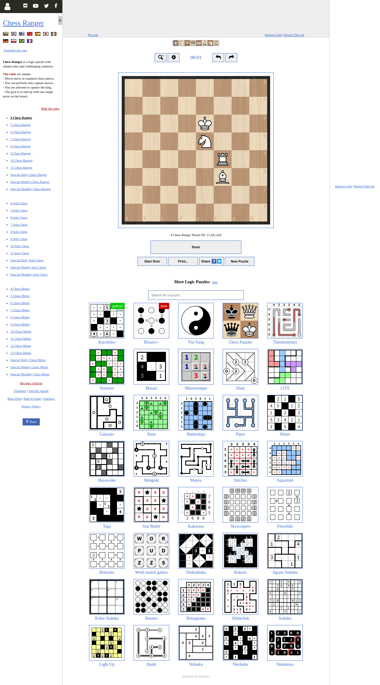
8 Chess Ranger (20, 146)
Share (33, 421)
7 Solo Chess (18, 224)
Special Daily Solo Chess (27, 260)
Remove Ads (273, 35)
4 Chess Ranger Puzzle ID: (196, 235)
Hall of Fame (32, 398)
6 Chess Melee (20, 303)
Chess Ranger (23, 23)
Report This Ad (294, 35)
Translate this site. (15, 50)
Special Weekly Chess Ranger (30, 181)
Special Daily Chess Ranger (28, 174)
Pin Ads (93, 35)
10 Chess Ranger (21, 160)
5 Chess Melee (20, 296)
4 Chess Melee (20, 288)
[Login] (7, 6)
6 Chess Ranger (20, 132)
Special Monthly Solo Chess (29, 274)
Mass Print (14, 398)
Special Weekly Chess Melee (29, 367)
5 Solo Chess (18, 210)
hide (215, 282)
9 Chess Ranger (20, 153)
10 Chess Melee (20, 331)
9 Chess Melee (20, 324)
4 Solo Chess (18, 203)
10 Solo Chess (19, 246)
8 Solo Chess (18, 231)
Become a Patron (31, 383)
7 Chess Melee (20, 310)
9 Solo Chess (18, 239)
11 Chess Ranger (21, 167)
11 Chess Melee (20, 338)
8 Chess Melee (20, 317)
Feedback (20, 391)
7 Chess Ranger (20, 139)
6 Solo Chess (18, 217)
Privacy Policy (31, 406)
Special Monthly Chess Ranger (30, 189)
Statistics (49, 398)
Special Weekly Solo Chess (28, 267)
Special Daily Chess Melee (28, 360)
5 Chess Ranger (20, 124)
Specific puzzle (38, 391)
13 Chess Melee (20, 353)
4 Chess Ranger (21, 117)
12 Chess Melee (20, 345)
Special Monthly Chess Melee (30, 374)
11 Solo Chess (19, 253)
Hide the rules (50, 108)
